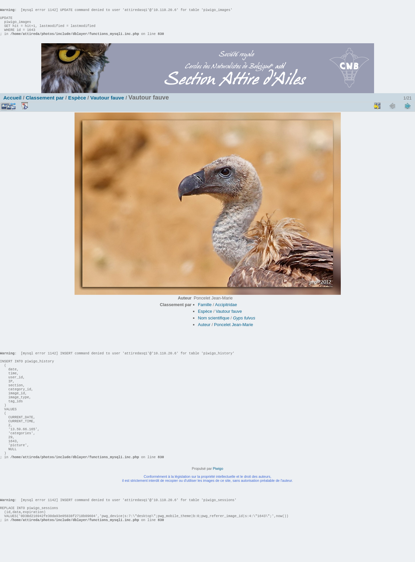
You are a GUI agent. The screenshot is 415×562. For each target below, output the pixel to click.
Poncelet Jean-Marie (233, 331)
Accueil (12, 104)
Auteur (204, 331)
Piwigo (218, 495)
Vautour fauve (107, 104)
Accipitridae (226, 311)
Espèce (77, 104)
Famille (205, 311)
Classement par (45, 104)
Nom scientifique (214, 324)
